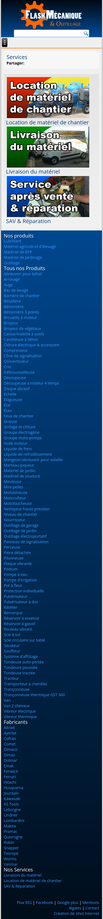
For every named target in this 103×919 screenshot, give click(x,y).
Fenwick (11, 771)
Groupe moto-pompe (23, 437)
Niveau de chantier (21, 514)
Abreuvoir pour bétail (23, 273)
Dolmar (10, 760)
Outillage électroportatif (25, 536)
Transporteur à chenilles (25, 683)
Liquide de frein (18, 448)
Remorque (13, 612)
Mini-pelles (13, 487)
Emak (9, 765)
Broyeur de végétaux (22, 328)
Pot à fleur (13, 585)
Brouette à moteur (20, 317)
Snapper (11, 847)
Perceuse (12, 547)
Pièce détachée (17, 552)
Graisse (10, 421)
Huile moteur (15, 443)
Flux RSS (24, 902)
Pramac (10, 831)
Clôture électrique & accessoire (31, 344)
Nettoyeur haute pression (27, 508)
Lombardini (14, 820)
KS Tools (11, 804)
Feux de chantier (19, 415)
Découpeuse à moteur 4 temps (31, 383)
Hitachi (10, 782)
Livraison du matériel (33, 171)
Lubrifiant (12, 241)
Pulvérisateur (15, 596)
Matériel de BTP (18, 251)
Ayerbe (10, 733)
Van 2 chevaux (17, 705)
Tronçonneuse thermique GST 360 (34, 694)
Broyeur (11, 323)
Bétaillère (12, 301)
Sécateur (12, 645)
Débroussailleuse (19, 372)
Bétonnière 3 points (21, 312)
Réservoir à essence (21, 618)
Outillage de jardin (20, 530)
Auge (8, 284)
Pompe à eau (15, 574)
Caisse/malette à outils (24, 333)
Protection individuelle (24, 590)
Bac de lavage (16, 290)
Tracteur (11, 678)
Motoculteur (15, 498)
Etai (7, 405)
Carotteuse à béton (21, 339)
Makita (10, 826)
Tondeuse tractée (19, 672)
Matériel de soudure (22, 476)
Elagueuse (13, 399)
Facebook (44, 902)
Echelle (10, 394)
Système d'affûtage (21, 656)
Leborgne (12, 809)
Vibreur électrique (20, 711)
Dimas (9, 754)
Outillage (12, 262)
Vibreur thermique (20, 716)
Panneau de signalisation (26, 541)
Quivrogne (13, 836)
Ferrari (10, 776)
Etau (8, 410)
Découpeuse (15, 377)
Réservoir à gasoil (19, 623)
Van (7, 700)
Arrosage (12, 279)
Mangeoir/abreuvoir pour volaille (33, 459)
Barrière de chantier (22, 295)
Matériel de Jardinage (23, 257)
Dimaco (11, 749)
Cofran (10, 738)
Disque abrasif (17, 388)
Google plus (67, 902)
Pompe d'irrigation (20, 580)
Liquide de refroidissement (28, 454)
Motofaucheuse (18, 503)
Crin (7, 366)
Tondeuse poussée (21, 667)
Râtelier (11, 607)
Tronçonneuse (17, 689)
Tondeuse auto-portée (24, 662)
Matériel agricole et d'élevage (30, 246)
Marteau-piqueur (19, 465)
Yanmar (11, 864)
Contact (92, 908)
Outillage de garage (21, 525)
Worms (10, 858)
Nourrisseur (14, 519)
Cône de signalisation (23, 355)
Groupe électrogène (22, 432)
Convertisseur (16, 361)
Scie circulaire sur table (24, 640)
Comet (10, 744)
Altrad (9, 727)
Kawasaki (12, 798)
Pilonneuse (14, 558)
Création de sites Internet (76, 913)
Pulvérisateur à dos (21, 601)
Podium (11, 569)
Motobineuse (15, 492)
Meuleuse (12, 481)
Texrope (11, 853)
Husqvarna (13, 787)
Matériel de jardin (19, 470)
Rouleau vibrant (18, 629)
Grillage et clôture (20, 426)
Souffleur (12, 651)
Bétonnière (14, 306)
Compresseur (16, 350)
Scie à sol (12, 634)
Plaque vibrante (18, 563)
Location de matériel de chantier (47, 122)
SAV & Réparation (28, 221)
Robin (9, 842)
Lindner (11, 815)
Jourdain (11, 793)
